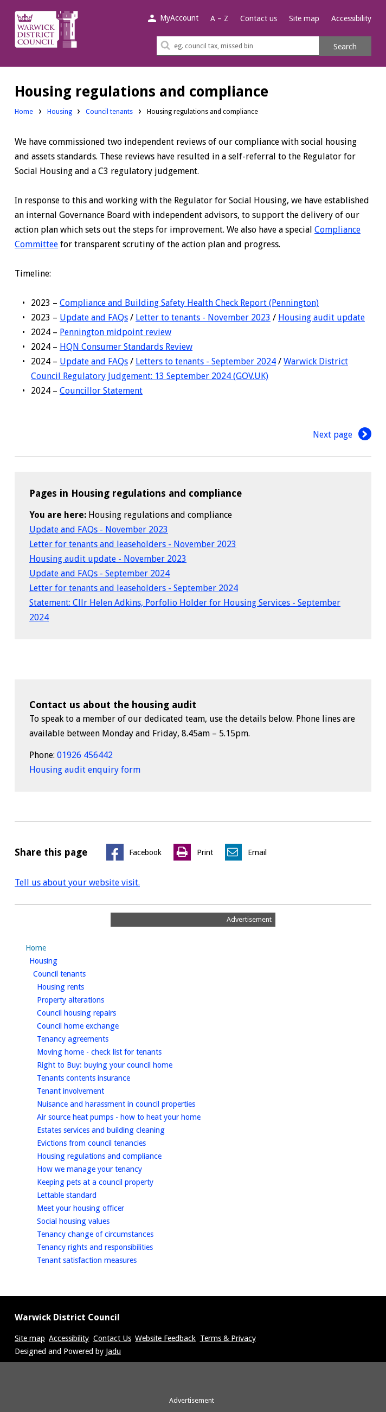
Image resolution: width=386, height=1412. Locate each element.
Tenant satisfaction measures (105, 1259)
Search (345, 46)
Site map (304, 18)
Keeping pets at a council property (113, 1181)
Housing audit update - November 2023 (107, 559)
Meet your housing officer (98, 1207)
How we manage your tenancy (107, 1168)
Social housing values (91, 1220)
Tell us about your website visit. (77, 882)
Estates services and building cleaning (119, 1129)
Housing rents (78, 985)
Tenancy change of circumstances (113, 1233)
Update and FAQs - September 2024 (99, 573)
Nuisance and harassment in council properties (134, 1102)
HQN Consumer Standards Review (126, 347)
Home (24, 111)
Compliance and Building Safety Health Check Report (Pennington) (189, 303)
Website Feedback (165, 1338)
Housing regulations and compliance (117, 1155)
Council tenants (109, 111)
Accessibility (351, 18)
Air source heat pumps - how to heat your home (137, 1116)
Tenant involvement (88, 1089)
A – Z (219, 18)
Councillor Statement (101, 391)
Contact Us (112, 1338)
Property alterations (88, 998)
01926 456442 (85, 755)
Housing (59, 111)
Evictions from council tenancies (109, 1142)
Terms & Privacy (228, 1338)
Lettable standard (85, 1194)
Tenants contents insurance (101, 1076)
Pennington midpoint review (115, 332)
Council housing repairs (94, 1011)
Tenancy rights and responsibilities (113, 1246)
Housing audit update (321, 317)
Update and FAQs (94, 317)
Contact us (258, 18)
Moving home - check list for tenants (117, 1050)
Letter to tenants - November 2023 (203, 317)
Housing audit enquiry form (84, 770)
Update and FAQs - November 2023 (98, 529)
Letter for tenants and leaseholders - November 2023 (132, 544)
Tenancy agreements (91, 1037)
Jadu (113, 1351)
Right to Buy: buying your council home (123, 1063)
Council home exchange (96, 1024)
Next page (342, 434)
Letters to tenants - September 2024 (206, 361)
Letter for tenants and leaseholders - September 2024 (133, 588)
